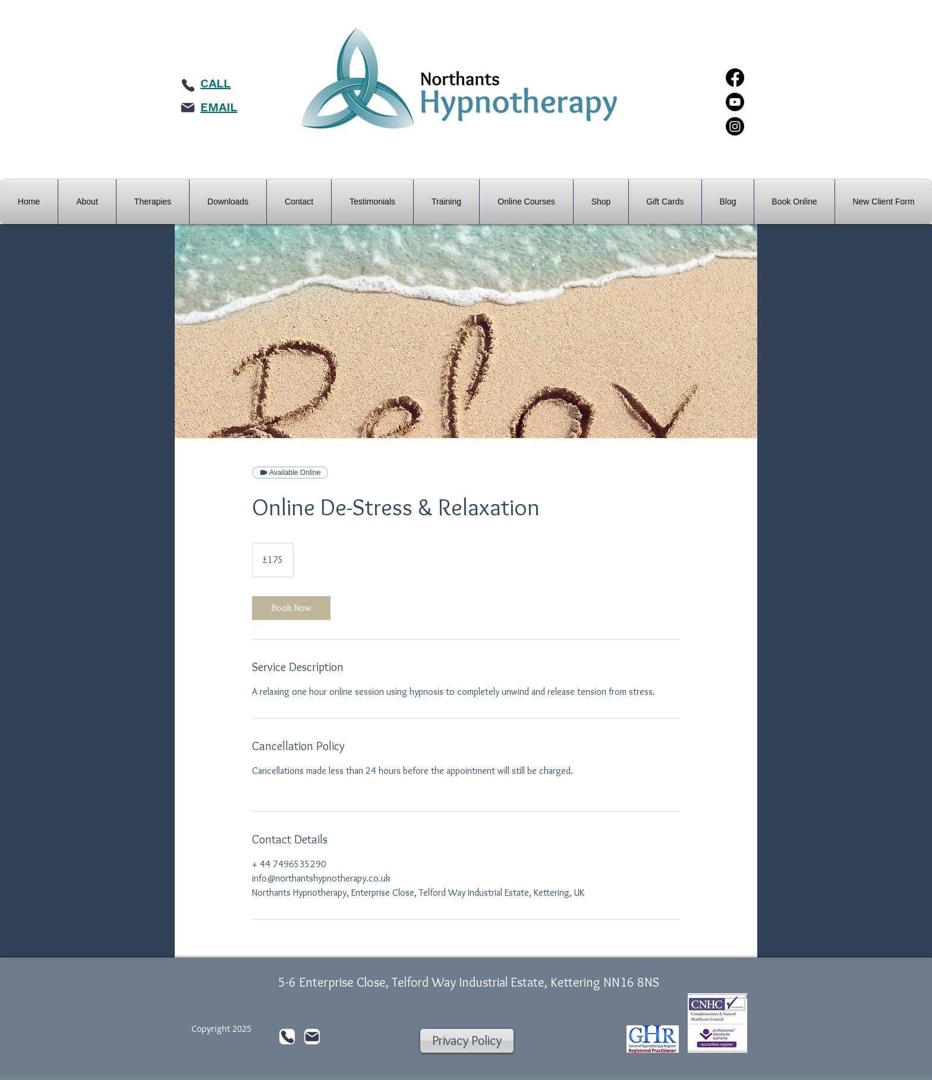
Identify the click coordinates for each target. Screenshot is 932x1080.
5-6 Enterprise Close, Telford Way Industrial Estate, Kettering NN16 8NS (468, 982)
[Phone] (188, 85)
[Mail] (188, 107)
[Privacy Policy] (467, 1041)
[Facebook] (735, 77)
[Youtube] (735, 102)
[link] (291, 608)
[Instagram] (735, 126)
